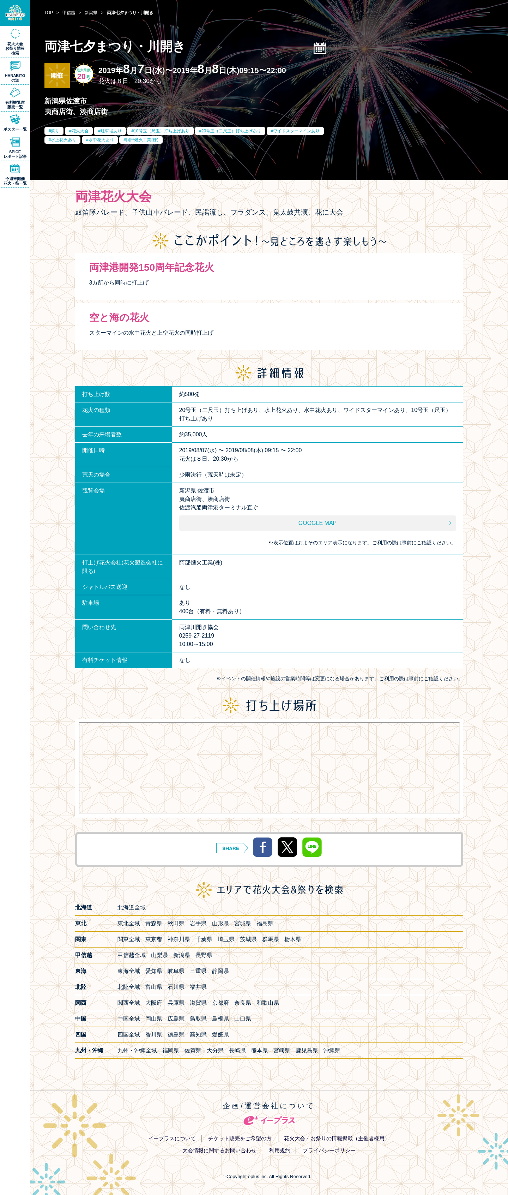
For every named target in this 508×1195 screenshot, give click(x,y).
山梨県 (159, 955)
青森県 (153, 923)
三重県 (198, 971)
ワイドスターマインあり (296, 131)
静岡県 (220, 971)
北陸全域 (128, 987)
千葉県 (203, 939)
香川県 (153, 1035)
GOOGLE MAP (317, 523)
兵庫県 (176, 1003)
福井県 (198, 987)
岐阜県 (176, 971)
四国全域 (128, 1035)
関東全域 (128, 939)
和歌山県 (267, 1003)
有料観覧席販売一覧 (15, 104)
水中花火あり (101, 139)
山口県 (242, 1019)
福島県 (264, 923)
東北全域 (128, 923)
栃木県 (292, 939)
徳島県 (176, 1035)
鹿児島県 (307, 1050)
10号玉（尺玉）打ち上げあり (161, 131)
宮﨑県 (281, 1050)
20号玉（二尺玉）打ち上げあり (231, 131)
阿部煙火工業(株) (142, 139)
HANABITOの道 (15, 77)
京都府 (220, 1003)
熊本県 (259, 1050)
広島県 (176, 1019)
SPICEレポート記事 (15, 154)
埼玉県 (226, 939)
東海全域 (128, 971)
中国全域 (128, 1019)
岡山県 (153, 1019)
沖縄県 (331, 1050)
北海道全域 (131, 907)
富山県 (153, 987)
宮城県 (242, 923)
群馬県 (270, 939)
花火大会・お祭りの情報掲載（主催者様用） (337, 1138)
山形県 (220, 923)
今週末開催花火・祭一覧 (15, 181)
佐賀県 (193, 1050)
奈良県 (242, 1003)
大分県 (215, 1050)
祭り (55, 131)
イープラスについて (172, 1138)
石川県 (176, 987)
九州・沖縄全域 (137, 1050)
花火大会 (80, 131)
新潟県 (181, 955)
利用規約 (279, 1150)
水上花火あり (63, 139)
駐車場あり (111, 131)
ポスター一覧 (15, 129)
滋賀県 (198, 1003)
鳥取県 (198, 1019)
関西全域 (128, 1003)
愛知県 (153, 971)
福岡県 (170, 1050)
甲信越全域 (131, 955)
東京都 (153, 939)
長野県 (203, 955)
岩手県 (198, 923)
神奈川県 (179, 939)
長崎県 (237, 1050)
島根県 (220, 1019)
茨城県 (248, 939)
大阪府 (153, 1003)
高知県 (198, 1035)
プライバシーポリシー (329, 1150)
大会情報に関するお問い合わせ (219, 1150)
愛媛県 (220, 1035)
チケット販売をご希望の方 (240, 1138)
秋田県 (176, 923)
